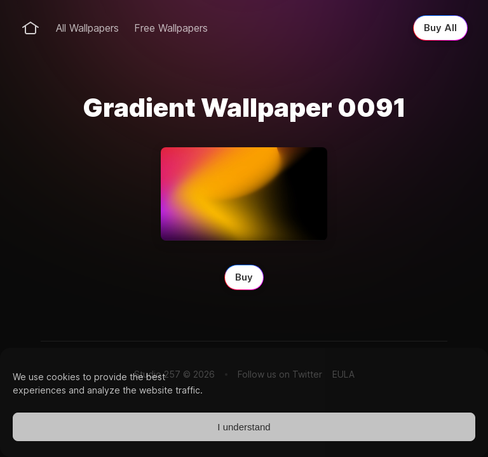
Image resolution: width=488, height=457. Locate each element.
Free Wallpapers (171, 28)
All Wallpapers (87, 28)
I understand (243, 426)
